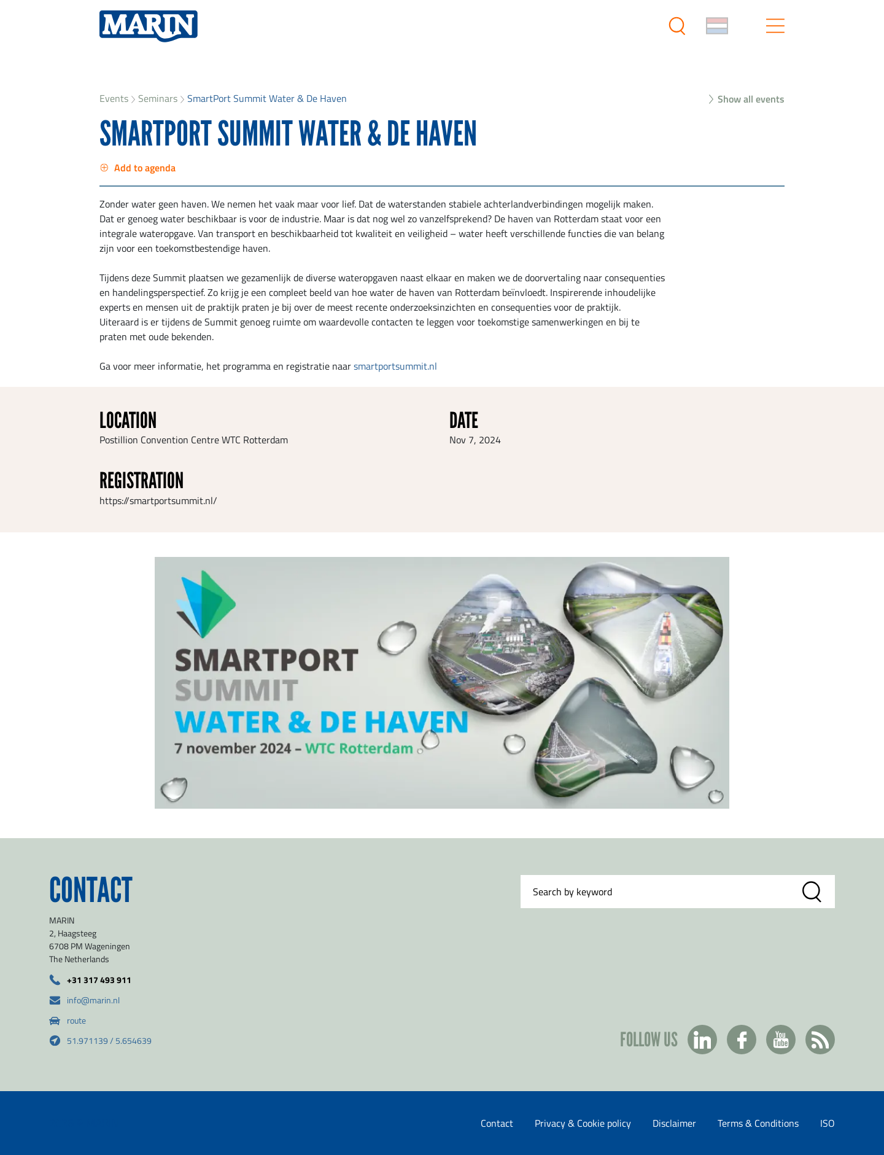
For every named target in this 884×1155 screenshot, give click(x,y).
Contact (497, 1123)
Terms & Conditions (758, 1123)
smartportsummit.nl (395, 366)
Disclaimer (674, 1123)
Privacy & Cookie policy (583, 1123)
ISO (827, 1123)
